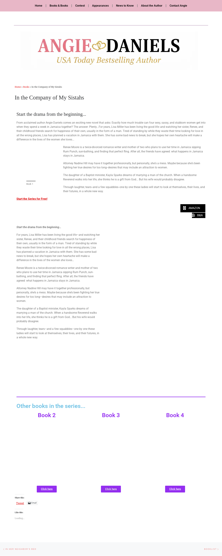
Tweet (20, 502)
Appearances (100, 5)
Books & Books (59, 5)
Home (38, 5)
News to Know (125, 5)
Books (26, 86)
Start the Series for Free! (31, 198)
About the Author (151, 5)
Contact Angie (178, 5)
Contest (80, 5)
